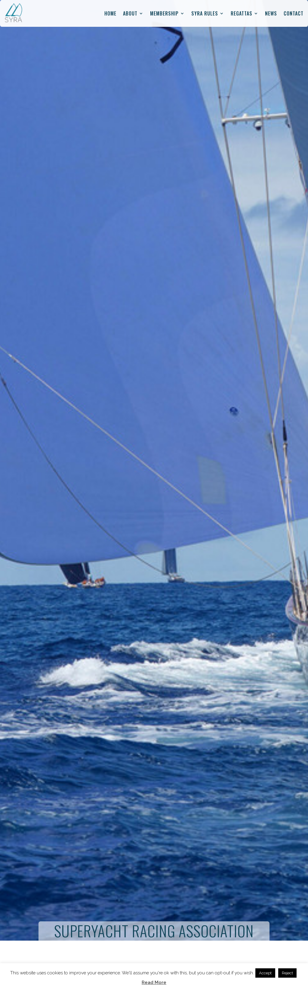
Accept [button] (265, 973)
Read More (154, 982)
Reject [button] (287, 973)
